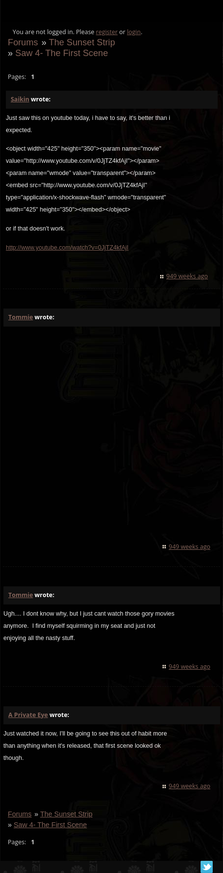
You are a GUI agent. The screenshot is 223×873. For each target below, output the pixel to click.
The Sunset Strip (82, 42)
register (107, 32)
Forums (23, 42)
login (134, 32)
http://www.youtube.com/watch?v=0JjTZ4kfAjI (67, 247)
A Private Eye (28, 715)
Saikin (20, 99)
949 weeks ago (187, 276)
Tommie (20, 317)
